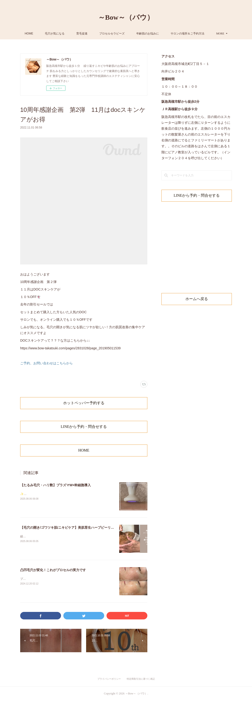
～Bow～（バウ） (126, 17)
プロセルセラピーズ (134, 33)
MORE (197, 33)
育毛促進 (104, 33)
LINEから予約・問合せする (84, 427)
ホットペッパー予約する (83, 403)
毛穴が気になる (77, 33)
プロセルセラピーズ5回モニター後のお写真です (50, 578)
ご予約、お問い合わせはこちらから (46, 363)
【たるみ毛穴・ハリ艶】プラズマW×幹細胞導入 (55, 485)
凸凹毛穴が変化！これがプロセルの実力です (53, 570)
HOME (51, 33)
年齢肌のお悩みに (170, 33)
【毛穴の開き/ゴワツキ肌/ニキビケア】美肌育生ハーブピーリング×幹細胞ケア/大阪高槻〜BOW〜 (92, 527)
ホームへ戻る (196, 299)
